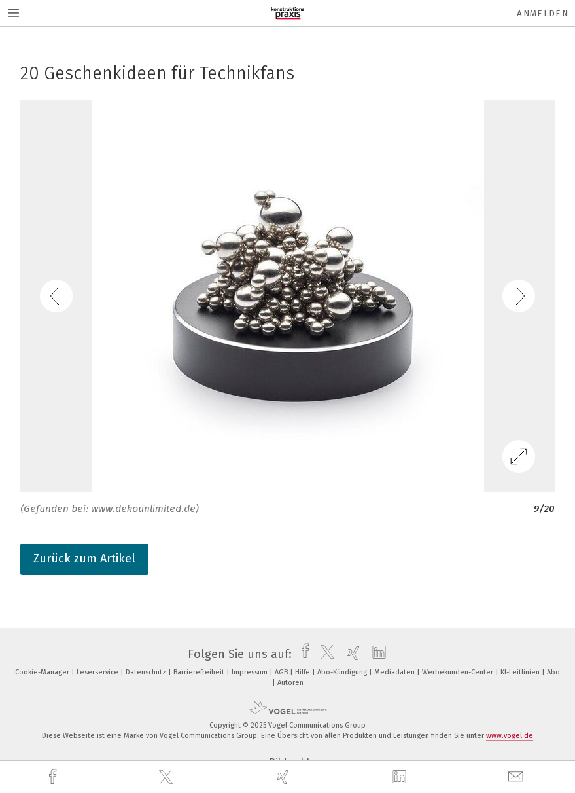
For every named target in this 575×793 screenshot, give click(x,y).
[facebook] (54, 777)
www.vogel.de (509, 735)
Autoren (290, 682)
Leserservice (98, 672)
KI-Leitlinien (521, 672)
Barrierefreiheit (199, 672)
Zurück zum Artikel (84, 558)
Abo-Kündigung (343, 672)
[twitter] (167, 777)
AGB (282, 672)
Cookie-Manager (43, 672)
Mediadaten (395, 672)
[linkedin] (401, 777)
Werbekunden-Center (458, 672)
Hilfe (303, 672)
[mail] (517, 777)
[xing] (284, 777)
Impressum (251, 672)
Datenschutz (147, 672)
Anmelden (542, 13)
